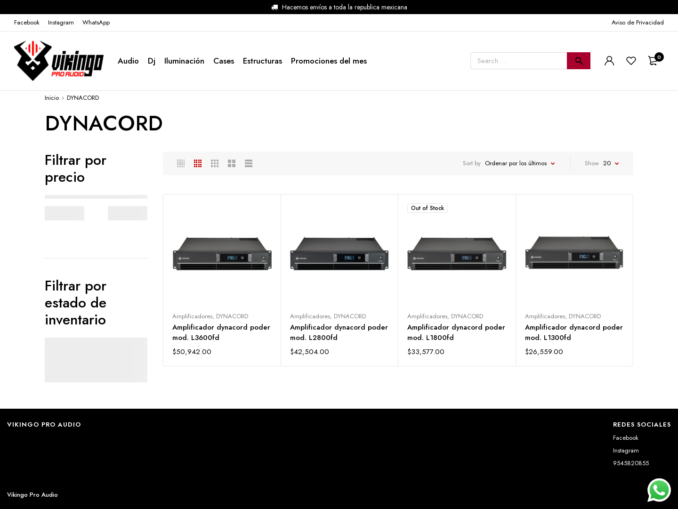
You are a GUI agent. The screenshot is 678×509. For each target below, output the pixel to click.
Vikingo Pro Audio (32, 494)
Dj (151, 60)
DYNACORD (232, 316)
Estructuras (262, 60)
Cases (223, 60)
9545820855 (631, 463)
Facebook (625, 437)
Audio (128, 60)
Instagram (626, 450)
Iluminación (184, 60)
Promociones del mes (329, 60)
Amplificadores (192, 316)
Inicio (52, 97)
